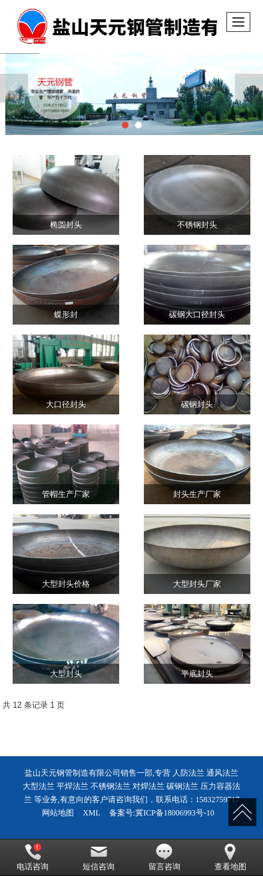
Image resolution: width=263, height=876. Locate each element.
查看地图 (230, 857)
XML (92, 812)
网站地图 (58, 812)
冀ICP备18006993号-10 (174, 812)
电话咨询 (33, 857)
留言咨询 (164, 857)
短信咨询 (99, 857)
